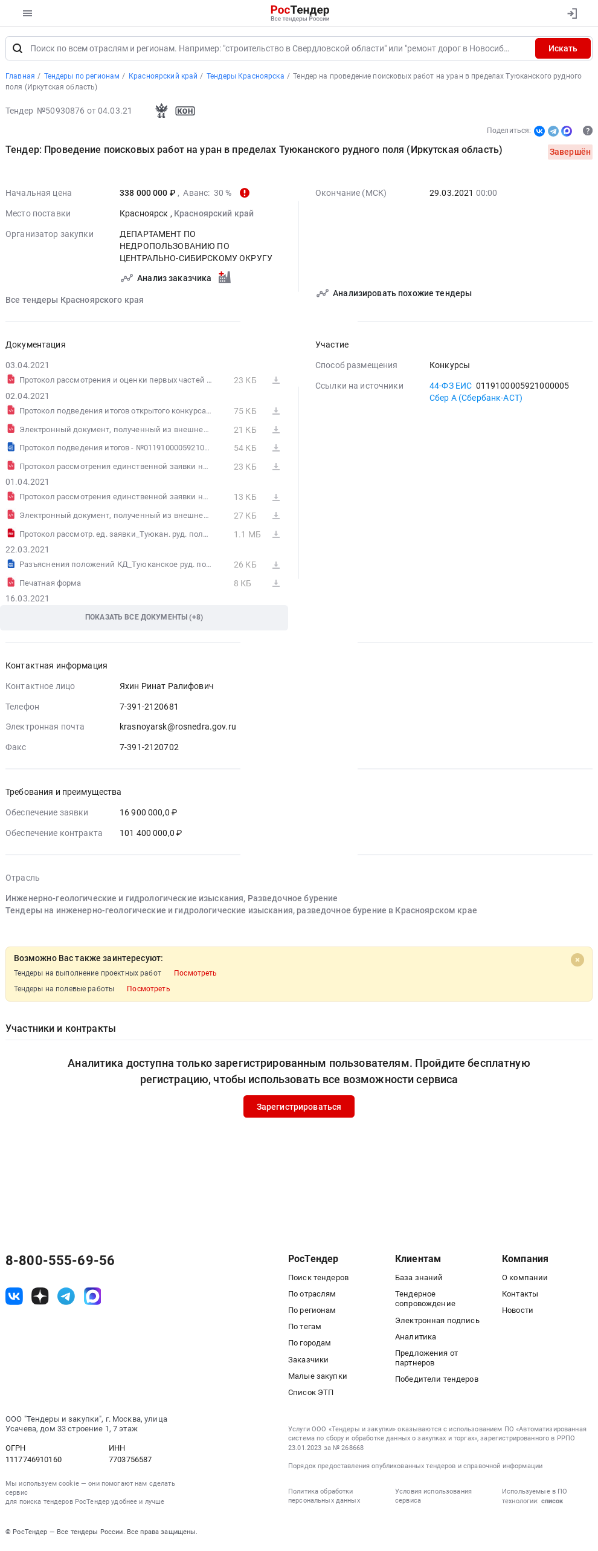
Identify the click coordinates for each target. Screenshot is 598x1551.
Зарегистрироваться (299, 1107)
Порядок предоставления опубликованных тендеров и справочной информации (415, 1467)
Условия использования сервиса (433, 1497)
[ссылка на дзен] (40, 1297)
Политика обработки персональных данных (324, 1497)
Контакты (520, 1295)
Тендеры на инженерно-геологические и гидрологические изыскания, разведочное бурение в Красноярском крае (241, 911)
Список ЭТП (310, 1393)
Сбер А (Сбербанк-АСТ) (475, 398)
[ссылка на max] (92, 1297)
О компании (525, 1278)
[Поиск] (17, 49)
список (552, 1502)
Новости (517, 1311)
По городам (309, 1344)
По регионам (312, 1311)
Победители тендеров (436, 1380)
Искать (562, 49)
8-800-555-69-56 (60, 1261)
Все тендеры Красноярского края (74, 300)
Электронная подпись (437, 1321)
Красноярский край (214, 214)
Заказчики (308, 1360)
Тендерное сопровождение (425, 1299)
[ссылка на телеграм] (66, 1297)
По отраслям (312, 1295)
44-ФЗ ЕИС (450, 386)
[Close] (577, 960)
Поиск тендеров (318, 1278)
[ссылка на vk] (14, 1297)
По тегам (304, 1327)
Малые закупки (317, 1377)
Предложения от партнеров (426, 1359)
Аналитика (415, 1337)
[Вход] (571, 13)
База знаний (419, 1278)
